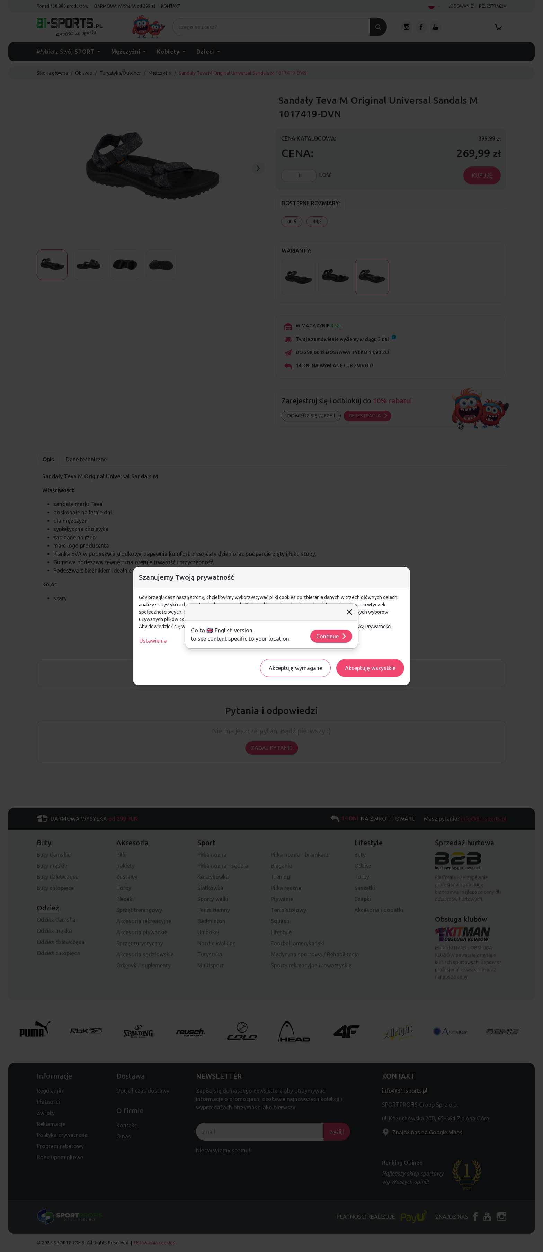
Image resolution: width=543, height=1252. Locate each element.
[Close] (349, 612)
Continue (331, 636)
